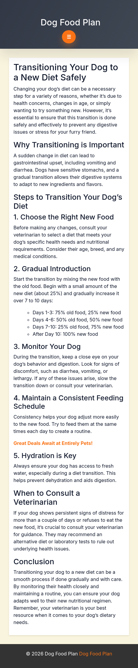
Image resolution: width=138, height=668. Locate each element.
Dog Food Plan (70, 22)
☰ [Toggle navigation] (69, 37)
